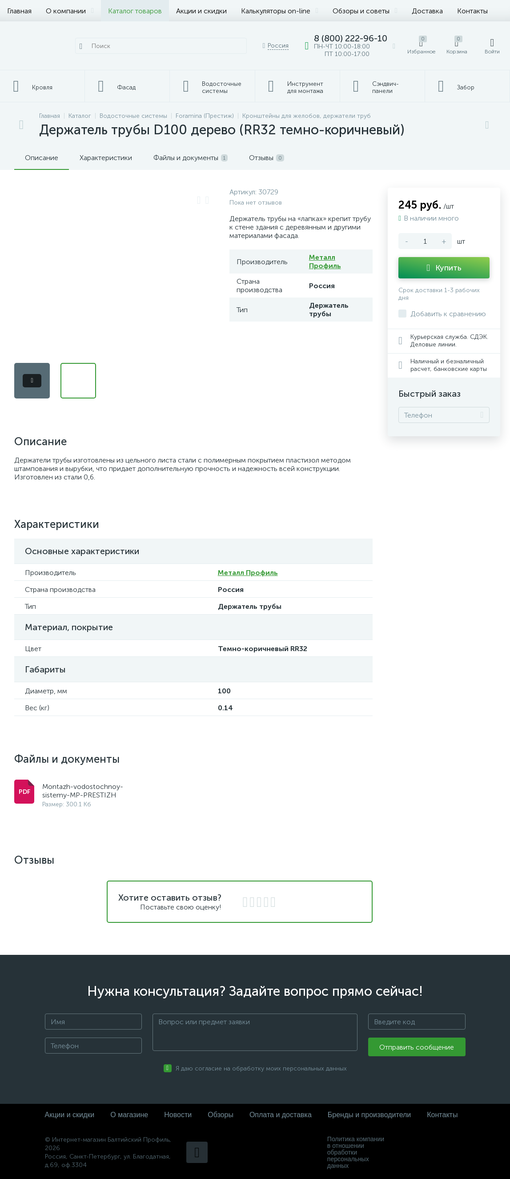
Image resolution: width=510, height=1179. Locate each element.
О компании (70, 11)
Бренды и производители (369, 1115)
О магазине (129, 1115)
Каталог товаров (135, 11)
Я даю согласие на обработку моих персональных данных (261, 1068)
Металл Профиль (325, 261)
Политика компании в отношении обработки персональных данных (355, 1152)
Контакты (472, 11)
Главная (19, 11)
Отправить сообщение (416, 1047)
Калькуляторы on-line (279, 11)
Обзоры (220, 1115)
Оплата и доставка (280, 1115)
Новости (178, 1115)
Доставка (427, 11)
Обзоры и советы (365, 11)
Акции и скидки (201, 11)
